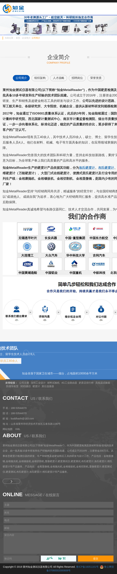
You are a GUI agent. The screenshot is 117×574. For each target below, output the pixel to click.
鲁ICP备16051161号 (87, 566)
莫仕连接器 (48, 386)
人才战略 (58, 77)
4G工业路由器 (69, 382)
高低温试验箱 (102, 382)
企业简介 (26, 38)
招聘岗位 (77, 77)
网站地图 (7, 429)
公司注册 (24, 382)
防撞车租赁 (12, 386)
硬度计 (36, 386)
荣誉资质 (96, 77)
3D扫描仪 (25, 386)
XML (17, 429)
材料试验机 (53, 382)
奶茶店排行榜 (86, 382)
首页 (18, 38)
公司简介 (36, 38)
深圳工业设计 (38, 382)
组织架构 (40, 77)
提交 (95, 558)
